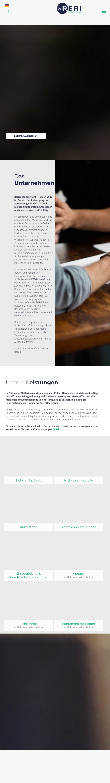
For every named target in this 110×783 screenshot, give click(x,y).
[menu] (103, 12)
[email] (8, 12)
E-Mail (56, 429)
